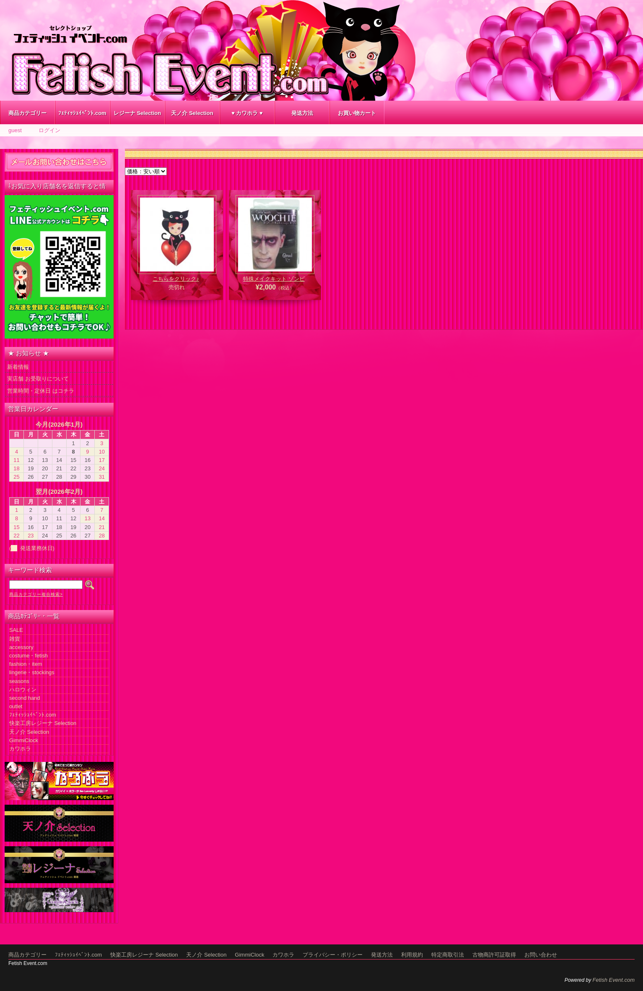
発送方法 (302, 113)
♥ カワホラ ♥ (247, 113)
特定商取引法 (447, 955)
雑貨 (14, 639)
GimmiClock (23, 740)
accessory (21, 647)
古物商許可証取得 (494, 955)
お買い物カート (357, 113)
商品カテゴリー (27, 113)
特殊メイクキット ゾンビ (274, 279)
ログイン (49, 130)
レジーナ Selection (137, 113)
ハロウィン (22, 689)
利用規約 (412, 955)
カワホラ (20, 749)
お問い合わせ (540, 955)
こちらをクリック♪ (176, 279)
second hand (24, 698)
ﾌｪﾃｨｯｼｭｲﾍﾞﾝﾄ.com (82, 113)
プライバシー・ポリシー (333, 955)
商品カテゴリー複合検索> (36, 594)
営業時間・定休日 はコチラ (40, 391)
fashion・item (25, 664)
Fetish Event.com (614, 980)
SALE (16, 630)
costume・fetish (28, 655)
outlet (15, 706)
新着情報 (18, 367)
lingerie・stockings (31, 672)
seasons (19, 681)
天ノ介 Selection (192, 113)
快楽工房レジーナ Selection (42, 723)
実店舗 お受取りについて (38, 379)
